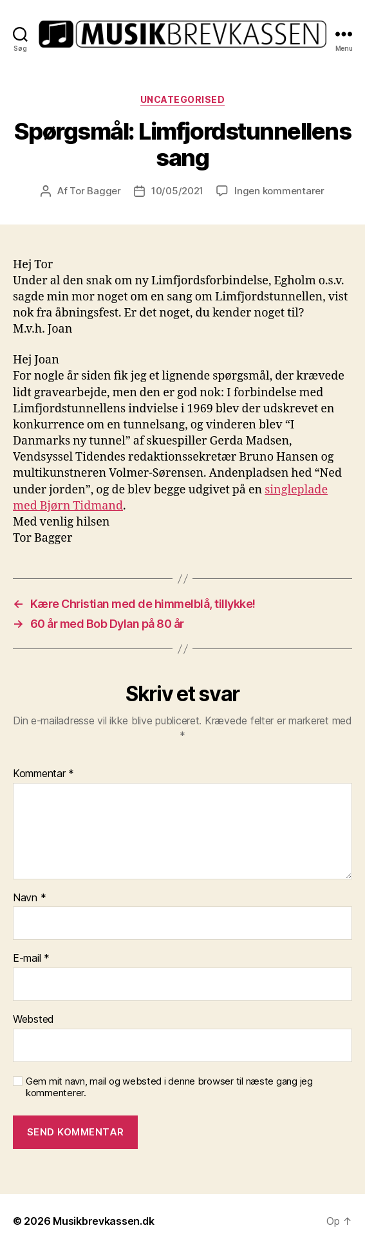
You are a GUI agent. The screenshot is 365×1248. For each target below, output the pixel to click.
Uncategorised (182, 99)
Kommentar (43, 774)
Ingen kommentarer (279, 191)
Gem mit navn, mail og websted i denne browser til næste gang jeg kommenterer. (169, 1087)
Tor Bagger (95, 191)
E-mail (31, 958)
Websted (33, 1019)
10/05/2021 (177, 191)
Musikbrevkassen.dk (103, 1221)
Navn (29, 898)
